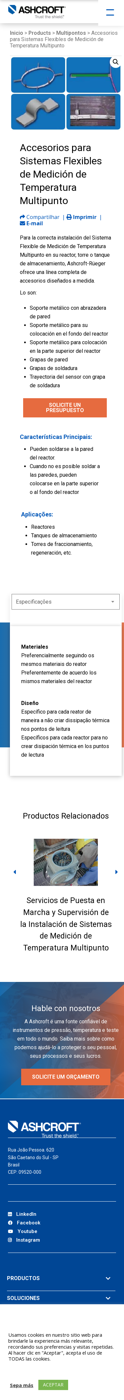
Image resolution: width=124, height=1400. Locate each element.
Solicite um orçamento (66, 1077)
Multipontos (71, 33)
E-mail (31, 223)
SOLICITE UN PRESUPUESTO (65, 407)
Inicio (16, 33)
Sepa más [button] (21, 1385)
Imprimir (81, 217)
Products (39, 33)
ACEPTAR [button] (53, 1384)
